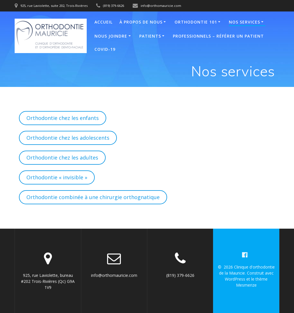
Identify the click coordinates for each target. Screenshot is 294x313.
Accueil (103, 22)
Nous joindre (110, 36)
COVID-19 (104, 49)
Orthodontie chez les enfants (62, 117)
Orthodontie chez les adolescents (67, 137)
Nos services (244, 22)
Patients (150, 36)
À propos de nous (141, 22)
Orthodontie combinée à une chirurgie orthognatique (93, 197)
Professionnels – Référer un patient (218, 36)
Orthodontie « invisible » (56, 177)
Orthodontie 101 (196, 22)
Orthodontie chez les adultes (62, 157)
